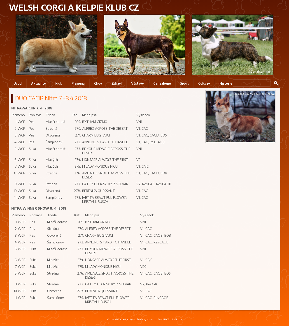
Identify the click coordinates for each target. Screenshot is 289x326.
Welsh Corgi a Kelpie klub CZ (74, 7)
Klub (58, 83)
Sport (184, 83)
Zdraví (117, 83)
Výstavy (137, 83)
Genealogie (162, 83)
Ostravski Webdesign (118, 319)
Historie (225, 83)
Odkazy (204, 83)
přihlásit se (176, 319)
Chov (98, 83)
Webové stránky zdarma (142, 319)
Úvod (18, 83)
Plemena (78, 83)
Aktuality (38, 83)
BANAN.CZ (163, 319)
